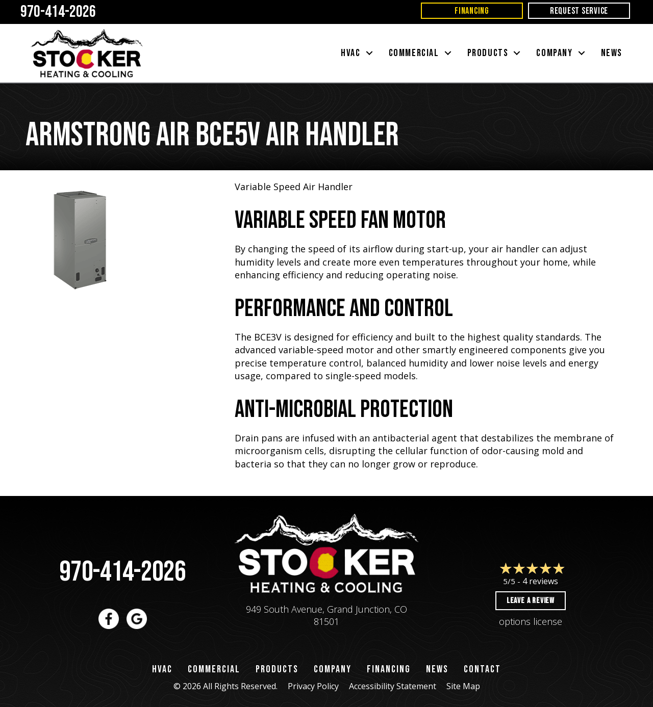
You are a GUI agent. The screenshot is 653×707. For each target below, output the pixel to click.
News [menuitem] (611, 53)
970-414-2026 (122, 572)
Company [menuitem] (554, 53)
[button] (369, 53)
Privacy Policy (313, 686)
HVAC (162, 669)
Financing (389, 669)
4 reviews (540, 581)
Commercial (214, 669)
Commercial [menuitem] (414, 53)
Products (277, 669)
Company (332, 669)
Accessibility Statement (392, 686)
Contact (482, 669)
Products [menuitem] (488, 53)
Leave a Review (531, 601)
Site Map (463, 686)
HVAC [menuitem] (350, 53)
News (437, 669)
